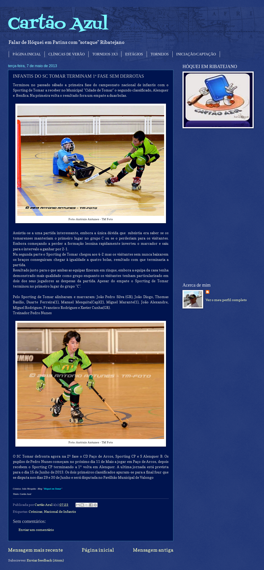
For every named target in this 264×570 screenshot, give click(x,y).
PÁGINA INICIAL (27, 54)
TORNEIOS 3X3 (105, 54)
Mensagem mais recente (35, 550)
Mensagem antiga (153, 550)
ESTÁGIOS (134, 54)
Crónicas (35, 511)
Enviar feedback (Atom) (45, 560)
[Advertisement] (199, 205)
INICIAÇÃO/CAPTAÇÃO (196, 54)
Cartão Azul (58, 24)
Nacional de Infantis (60, 511)
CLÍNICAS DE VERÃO (66, 54)
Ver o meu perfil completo (226, 300)
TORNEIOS (160, 54)
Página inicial (98, 550)
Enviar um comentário (36, 530)
